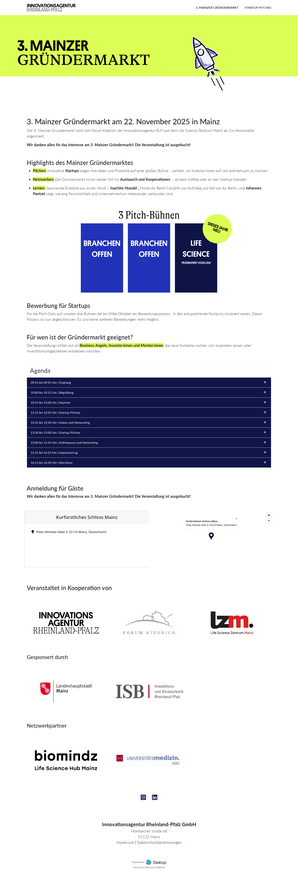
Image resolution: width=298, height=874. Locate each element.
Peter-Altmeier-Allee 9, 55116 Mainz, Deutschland (71, 532)
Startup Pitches (258, 7)
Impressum (125, 842)
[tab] (149, 371)
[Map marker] (211, 536)
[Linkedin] (154, 798)
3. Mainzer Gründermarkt (217, 7)
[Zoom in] (269, 515)
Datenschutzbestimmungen (159, 842)
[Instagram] (143, 798)
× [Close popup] (236, 518)
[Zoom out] (269, 520)
